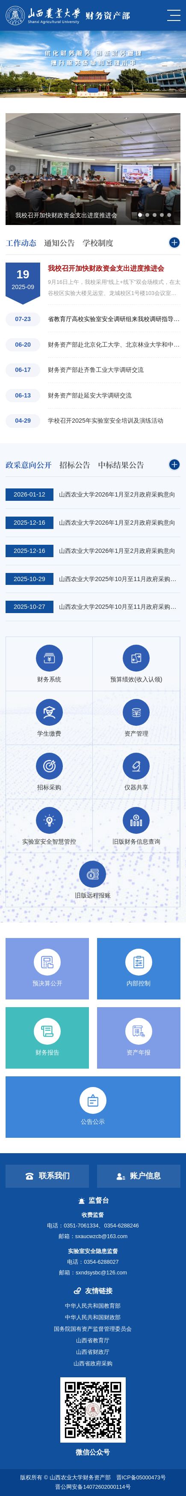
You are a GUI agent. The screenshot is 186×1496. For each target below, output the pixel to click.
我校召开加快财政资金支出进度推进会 (106, 268)
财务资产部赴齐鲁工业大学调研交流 (96, 369)
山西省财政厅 (92, 1352)
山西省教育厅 (92, 1341)
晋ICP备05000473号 (141, 1478)
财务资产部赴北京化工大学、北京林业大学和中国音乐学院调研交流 (114, 344)
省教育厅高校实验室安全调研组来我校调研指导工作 (114, 319)
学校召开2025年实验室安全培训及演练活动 (105, 420)
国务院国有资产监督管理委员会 (93, 1329)
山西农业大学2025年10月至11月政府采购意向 (119, 579)
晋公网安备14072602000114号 (92, 1487)
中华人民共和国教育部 (93, 1306)
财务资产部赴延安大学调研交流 (90, 395)
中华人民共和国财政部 (93, 1318)
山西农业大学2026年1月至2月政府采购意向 (117, 494)
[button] (93, 90)
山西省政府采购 (93, 1364)
